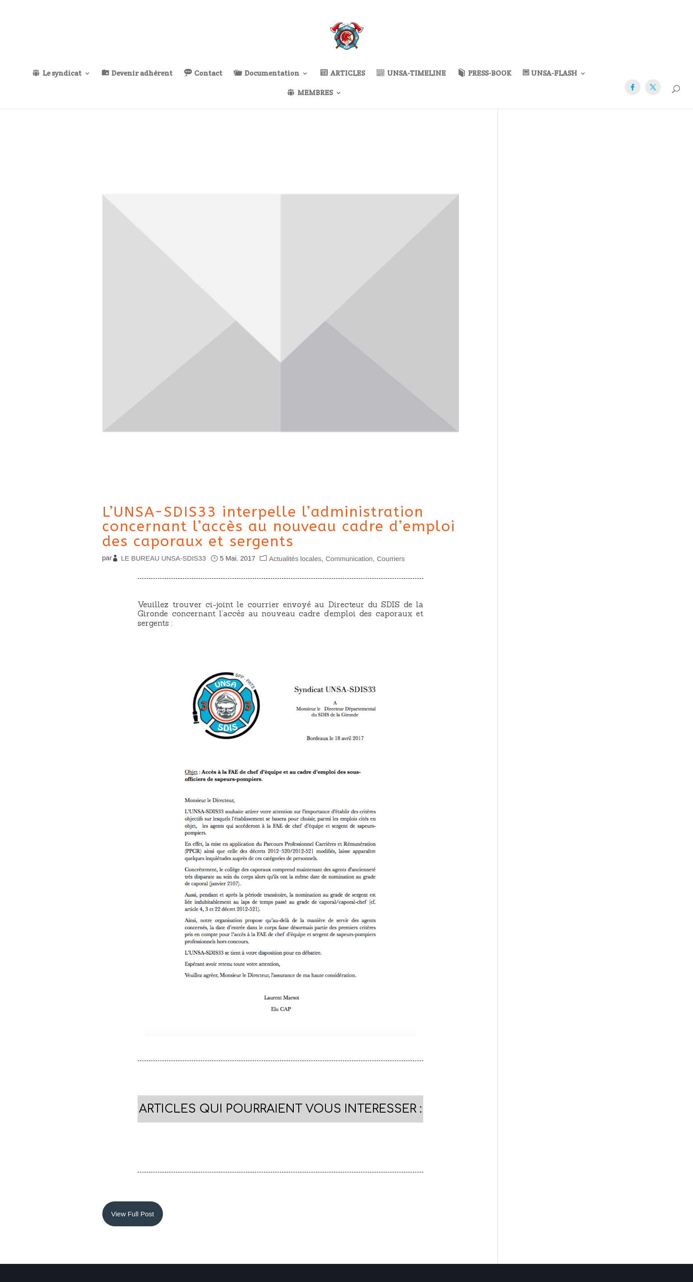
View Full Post (132, 1214)
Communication (349, 558)
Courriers (391, 558)
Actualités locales (295, 558)
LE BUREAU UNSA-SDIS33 (163, 558)
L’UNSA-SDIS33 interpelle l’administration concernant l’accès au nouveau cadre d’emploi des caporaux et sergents (278, 526)
